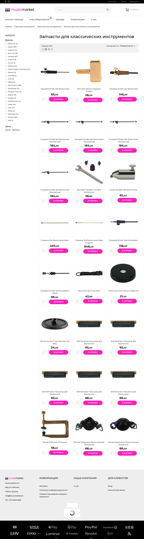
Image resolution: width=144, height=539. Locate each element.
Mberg (11, 82)
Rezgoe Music (14, 92)
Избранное (134, 2)
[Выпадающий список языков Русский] (113, 1)
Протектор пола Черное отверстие (123, 291)
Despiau (13, 56)
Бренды (60, 20)
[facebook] (5, 2)
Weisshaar (13, 114)
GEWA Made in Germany (19, 69)
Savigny (12, 98)
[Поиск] (83, 10)
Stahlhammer (14, 101)
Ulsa (11, 108)
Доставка (43, 486)
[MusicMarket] (27, 10)
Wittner (12, 117)
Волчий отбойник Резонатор (55, 442)
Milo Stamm (14, 85)
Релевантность (128, 46)
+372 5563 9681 (14, 500)
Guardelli (12, 76)
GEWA (12, 66)
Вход (110, 486)
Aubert (12, 47)
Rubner (12, 95)
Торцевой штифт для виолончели (55, 89)
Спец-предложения (40, 19)
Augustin (12, 50)
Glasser (12, 72)
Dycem (11, 63)
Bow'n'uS (12, 53)
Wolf (10, 120)
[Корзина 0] (132, 9)
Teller (12, 104)
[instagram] (9, 2)
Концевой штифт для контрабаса (123, 240)
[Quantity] (44, 99)
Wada (11, 111)
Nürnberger (13, 88)
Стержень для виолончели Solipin (55, 240)
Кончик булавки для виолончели (123, 190)
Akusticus (13, 44)
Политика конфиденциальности (53, 490)
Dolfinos (12, 60)
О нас (94, 20)
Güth (11, 79)
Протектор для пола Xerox (89, 291)
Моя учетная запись (116, 490)
